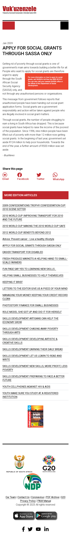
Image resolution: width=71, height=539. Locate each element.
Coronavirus (37, 497)
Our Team (11, 497)
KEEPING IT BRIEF (12, 282)
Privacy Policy (28, 500)
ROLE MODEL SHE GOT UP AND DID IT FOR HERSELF (32, 311)
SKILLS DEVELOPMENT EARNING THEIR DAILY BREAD (32, 349)
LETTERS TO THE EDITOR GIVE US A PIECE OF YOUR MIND (35, 288)
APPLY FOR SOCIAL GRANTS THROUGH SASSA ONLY (31, 245)
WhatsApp (58, 176)
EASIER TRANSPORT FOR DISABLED (22, 252)
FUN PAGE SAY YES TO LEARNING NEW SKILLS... (29, 268)
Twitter (41, 176)
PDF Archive (52, 497)
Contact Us (23, 497)
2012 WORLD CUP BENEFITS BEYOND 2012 (26, 232)
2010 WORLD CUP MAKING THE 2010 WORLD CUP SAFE (33, 226)
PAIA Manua (44, 500)
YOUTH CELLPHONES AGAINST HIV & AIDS (26, 386)
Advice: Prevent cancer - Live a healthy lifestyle (28, 239)
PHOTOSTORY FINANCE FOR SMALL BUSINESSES (30, 305)
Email (5, 176)
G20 (63, 497)
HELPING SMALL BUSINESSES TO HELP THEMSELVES (32, 275)
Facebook (23, 176)
